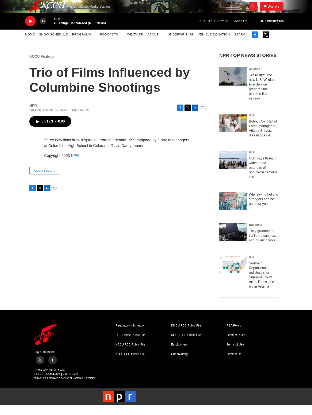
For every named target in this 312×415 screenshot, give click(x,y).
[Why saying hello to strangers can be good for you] (233, 211)
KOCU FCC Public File (186, 344)
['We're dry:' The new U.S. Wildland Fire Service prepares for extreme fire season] (233, 86)
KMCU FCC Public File (186, 335)
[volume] (43, 30)
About (153, 44)
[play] (30, 30)
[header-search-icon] (255, 11)
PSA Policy (234, 335)
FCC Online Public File (130, 344)
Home (30, 44)
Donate (276, 11)
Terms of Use (235, 354)
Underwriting (181, 44)
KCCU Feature (41, 66)
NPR (75, 165)
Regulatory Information (130, 335)
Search (241, 44)
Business (255, 234)
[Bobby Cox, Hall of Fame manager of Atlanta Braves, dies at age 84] (233, 132)
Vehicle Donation (214, 44)
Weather (135, 44)
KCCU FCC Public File (130, 354)
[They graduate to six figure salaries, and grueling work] (233, 242)
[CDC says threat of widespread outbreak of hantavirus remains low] (233, 169)
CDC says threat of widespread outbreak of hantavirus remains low (263, 177)
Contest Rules (236, 344)
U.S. (252, 124)
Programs (81, 44)
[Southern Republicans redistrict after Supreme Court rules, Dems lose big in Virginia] (233, 274)
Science (254, 78)
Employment (179, 354)
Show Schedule (53, 44)
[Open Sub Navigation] (94, 44)
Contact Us (234, 363)
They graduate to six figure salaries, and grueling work (262, 245)
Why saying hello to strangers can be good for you (263, 208)
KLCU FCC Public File (130, 363)
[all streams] (272, 30)
